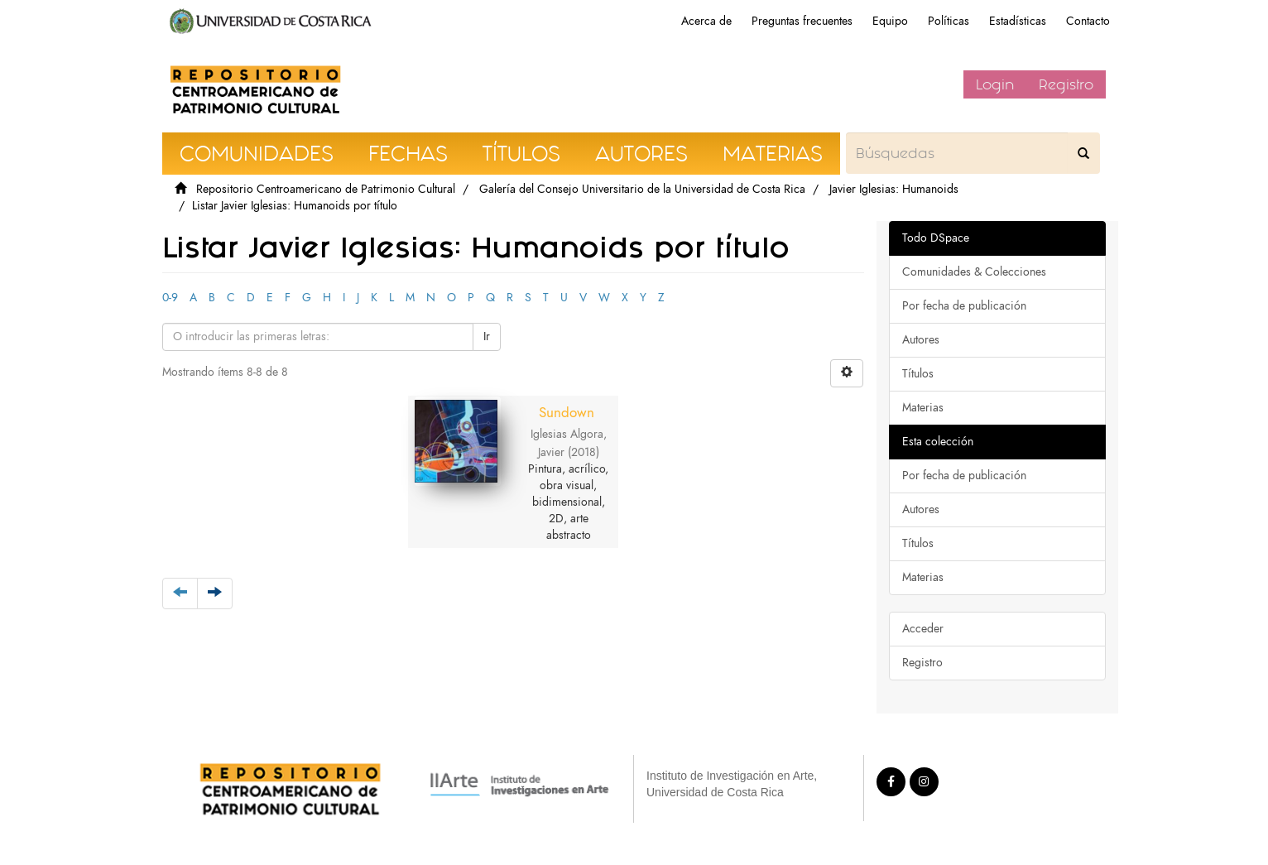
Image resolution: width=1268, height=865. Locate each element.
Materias (923, 408)
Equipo (890, 21)
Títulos (918, 374)
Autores (920, 340)
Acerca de (706, 21)
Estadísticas (1017, 21)
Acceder (923, 629)
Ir (486, 336)
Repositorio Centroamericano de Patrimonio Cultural (325, 189)
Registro (1066, 84)
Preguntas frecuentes (802, 21)
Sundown (566, 412)
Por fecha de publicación (964, 306)
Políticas (948, 21)
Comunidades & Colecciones (974, 272)
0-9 (170, 297)
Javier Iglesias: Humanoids (893, 189)
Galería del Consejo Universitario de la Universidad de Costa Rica (642, 189)
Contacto (1088, 21)
